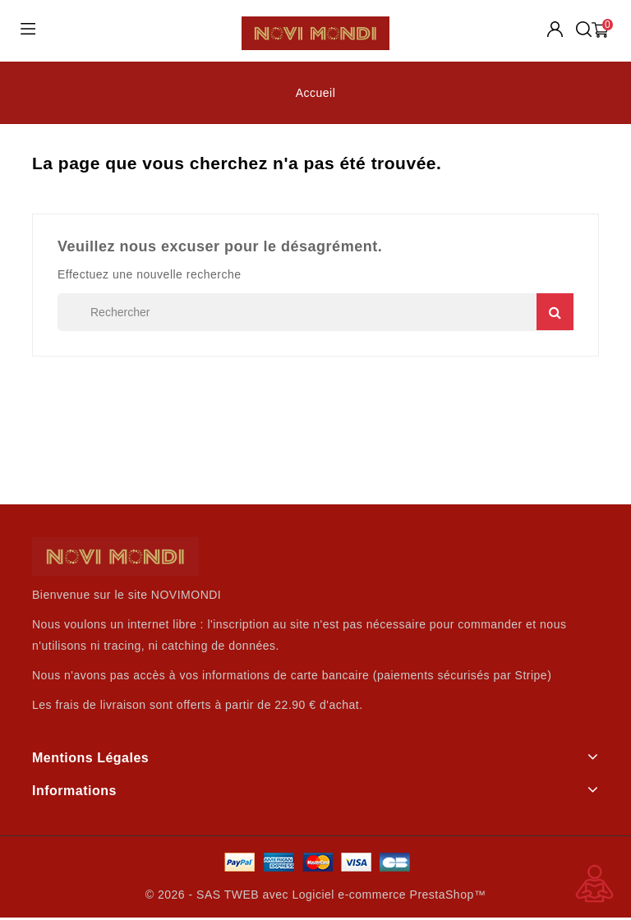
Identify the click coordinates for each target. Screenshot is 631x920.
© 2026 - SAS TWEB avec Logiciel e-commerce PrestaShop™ (315, 894)
